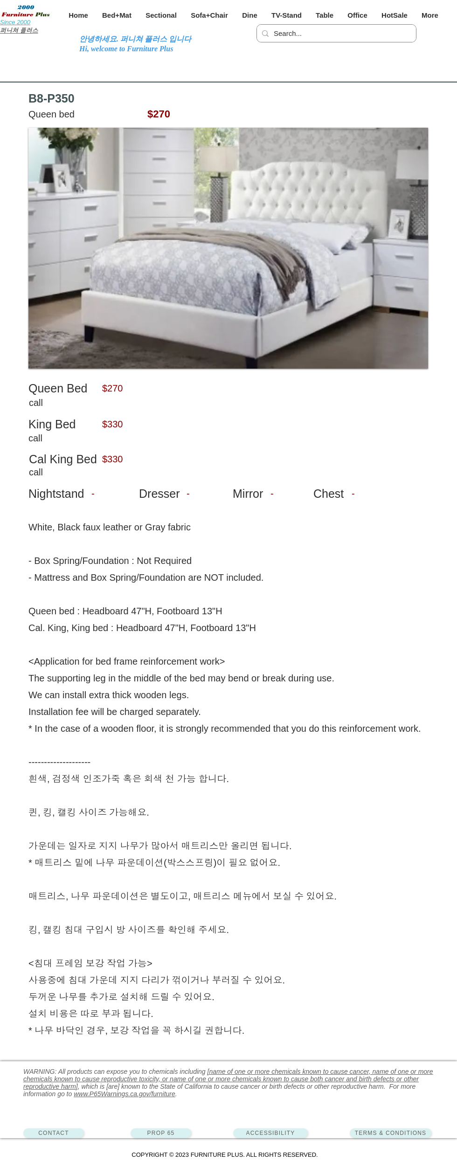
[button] (116, 15)
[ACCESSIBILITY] (270, 1133)
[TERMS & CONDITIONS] (390, 1133)
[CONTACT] (53, 1133)
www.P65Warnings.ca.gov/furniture (124, 1094)
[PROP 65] (161, 1133)
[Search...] (335, 33)
